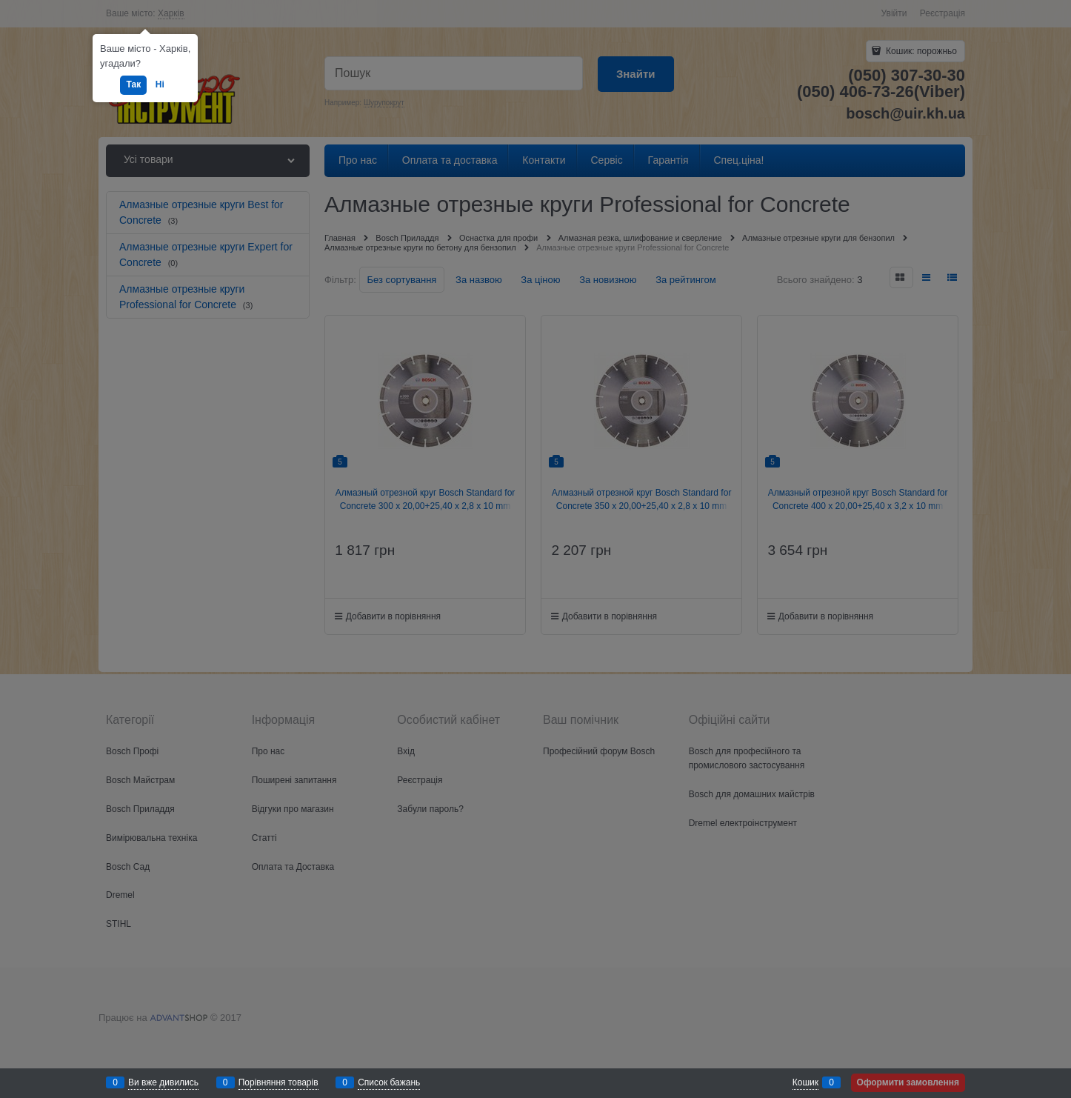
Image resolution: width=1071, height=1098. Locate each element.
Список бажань (389, 1082)
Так (133, 84)
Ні (160, 84)
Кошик (805, 1082)
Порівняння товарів (278, 1082)
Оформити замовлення (908, 1082)
